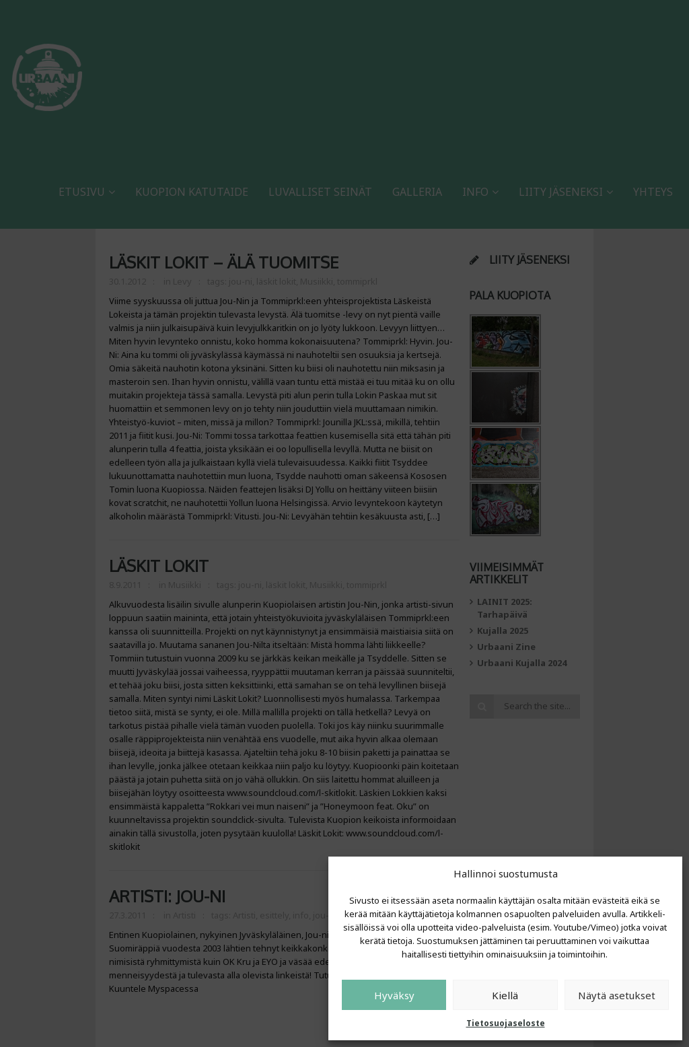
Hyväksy (394, 995)
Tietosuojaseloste (505, 1023)
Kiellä (505, 995)
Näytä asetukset (616, 995)
